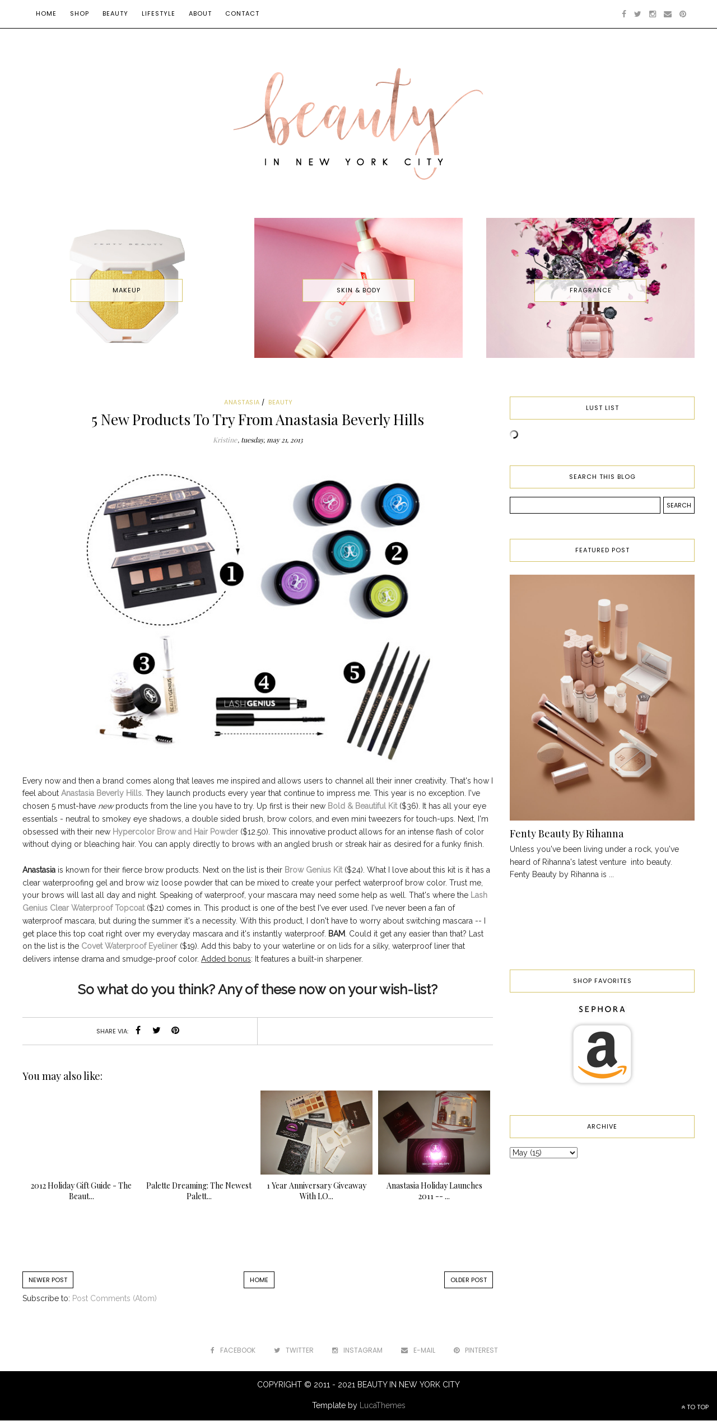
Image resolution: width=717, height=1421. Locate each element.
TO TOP (695, 1407)
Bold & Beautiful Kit (362, 806)
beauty (280, 402)
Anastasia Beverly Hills (101, 793)
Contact (242, 13)
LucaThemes (383, 1405)
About (200, 13)
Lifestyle (158, 13)
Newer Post (48, 1279)
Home (46, 13)
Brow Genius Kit (313, 869)
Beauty (115, 13)
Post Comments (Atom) (114, 1298)
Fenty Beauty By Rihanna (566, 833)
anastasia (242, 402)
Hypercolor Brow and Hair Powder (175, 831)
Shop (79, 13)
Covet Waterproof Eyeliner (129, 946)
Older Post (468, 1279)
